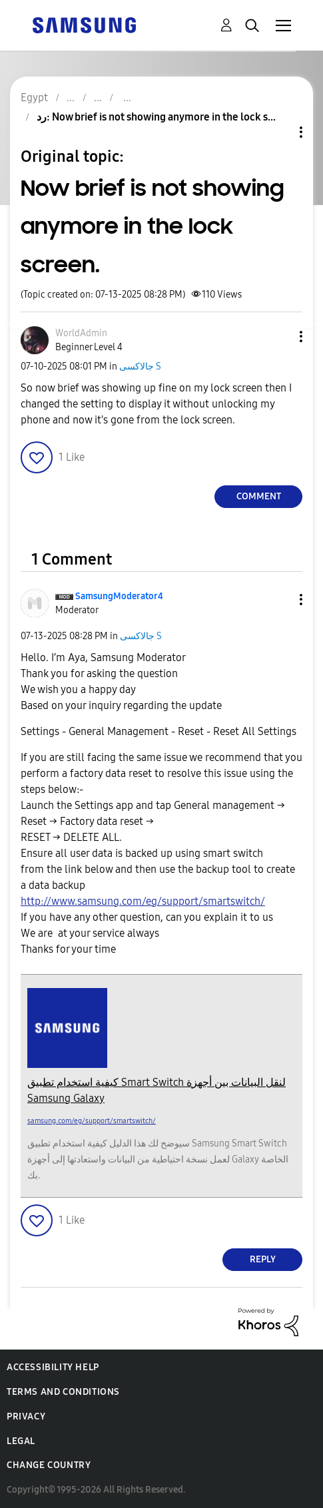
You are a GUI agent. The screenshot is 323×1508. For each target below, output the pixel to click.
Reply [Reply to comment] (263, 1259)
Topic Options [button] (278, 132)
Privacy (26, 1416)
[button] (279, 336)
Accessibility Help (53, 1367)
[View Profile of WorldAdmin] (81, 333)
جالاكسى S (140, 366)
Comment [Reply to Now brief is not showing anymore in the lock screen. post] (258, 496)
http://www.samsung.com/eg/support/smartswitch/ (143, 901)
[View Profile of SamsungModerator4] (119, 596)
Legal (21, 1441)
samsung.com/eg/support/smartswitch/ (91, 1121)
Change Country (49, 1465)
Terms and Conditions (63, 1391)
